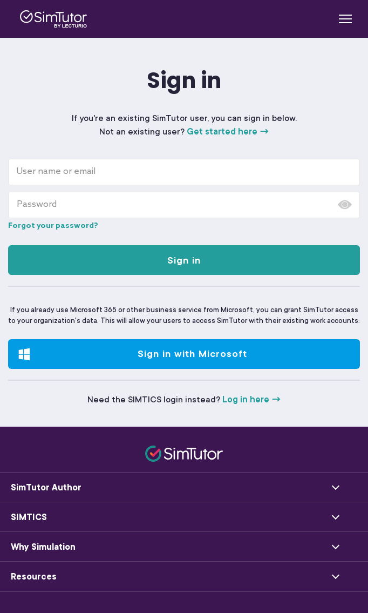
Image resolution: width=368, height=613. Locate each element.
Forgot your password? (53, 226)
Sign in (184, 260)
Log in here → (251, 400)
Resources (34, 577)
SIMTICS (29, 517)
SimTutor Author (46, 488)
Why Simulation (43, 547)
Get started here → (228, 132)
